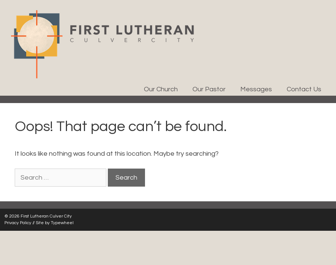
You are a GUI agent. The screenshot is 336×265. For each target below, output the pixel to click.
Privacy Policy (17, 222)
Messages (256, 89)
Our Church (161, 89)
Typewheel (62, 222)
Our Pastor (209, 89)
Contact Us (304, 89)
